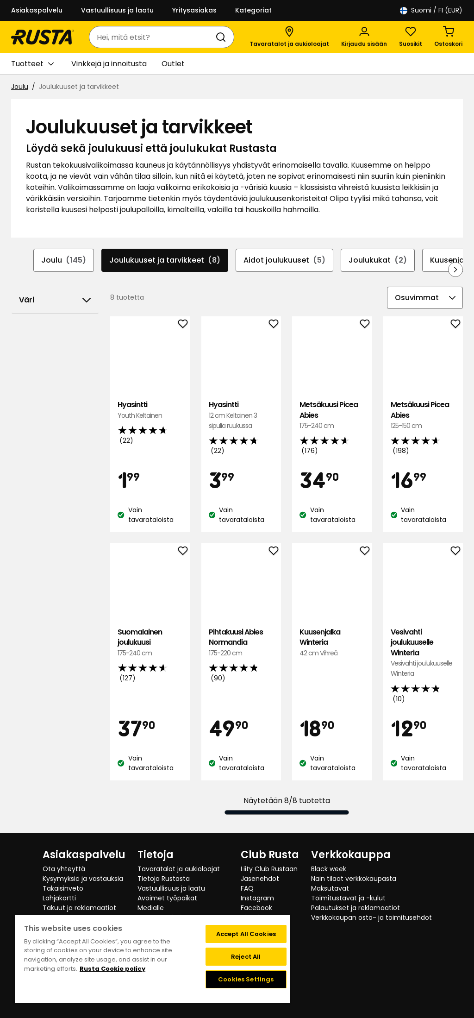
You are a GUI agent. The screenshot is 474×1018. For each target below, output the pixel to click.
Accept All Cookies (246, 934)
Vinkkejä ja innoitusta (109, 63)
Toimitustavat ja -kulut (348, 898)
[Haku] (223, 37)
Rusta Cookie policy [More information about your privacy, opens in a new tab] (112, 968)
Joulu (19, 86)
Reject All (246, 956)
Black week (328, 868)
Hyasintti (150, 410)
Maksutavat (330, 888)
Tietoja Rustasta (163, 878)
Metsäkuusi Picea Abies (331, 415)
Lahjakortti (59, 898)
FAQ (247, 888)
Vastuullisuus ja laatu (117, 10)
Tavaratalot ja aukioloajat (178, 868)
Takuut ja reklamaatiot (79, 907)
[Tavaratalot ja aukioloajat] (289, 37)
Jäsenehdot (260, 878)
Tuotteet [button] (32, 63)
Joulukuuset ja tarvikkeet (164, 260)
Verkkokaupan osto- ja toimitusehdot (371, 917)
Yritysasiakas (194, 10)
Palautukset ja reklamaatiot (355, 907)
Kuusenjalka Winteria (331, 642)
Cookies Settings (246, 979)
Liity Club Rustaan (269, 868)
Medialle (150, 907)
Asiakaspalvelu (36, 10)
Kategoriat (253, 10)
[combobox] (152, 37)
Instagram (257, 898)
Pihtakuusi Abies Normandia (241, 642)
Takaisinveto (63, 888)
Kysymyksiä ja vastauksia (83, 878)
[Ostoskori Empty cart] (448, 37)
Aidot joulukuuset (284, 260)
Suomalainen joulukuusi (150, 642)
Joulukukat (378, 260)
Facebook (256, 907)
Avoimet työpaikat (167, 898)
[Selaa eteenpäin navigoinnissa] (455, 269)
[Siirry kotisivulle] (42, 37)
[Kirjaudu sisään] (364, 37)
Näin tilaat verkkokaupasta (353, 878)
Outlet (173, 63)
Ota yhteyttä (64, 868)
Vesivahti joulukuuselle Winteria (423, 653)
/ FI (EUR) (431, 10)
